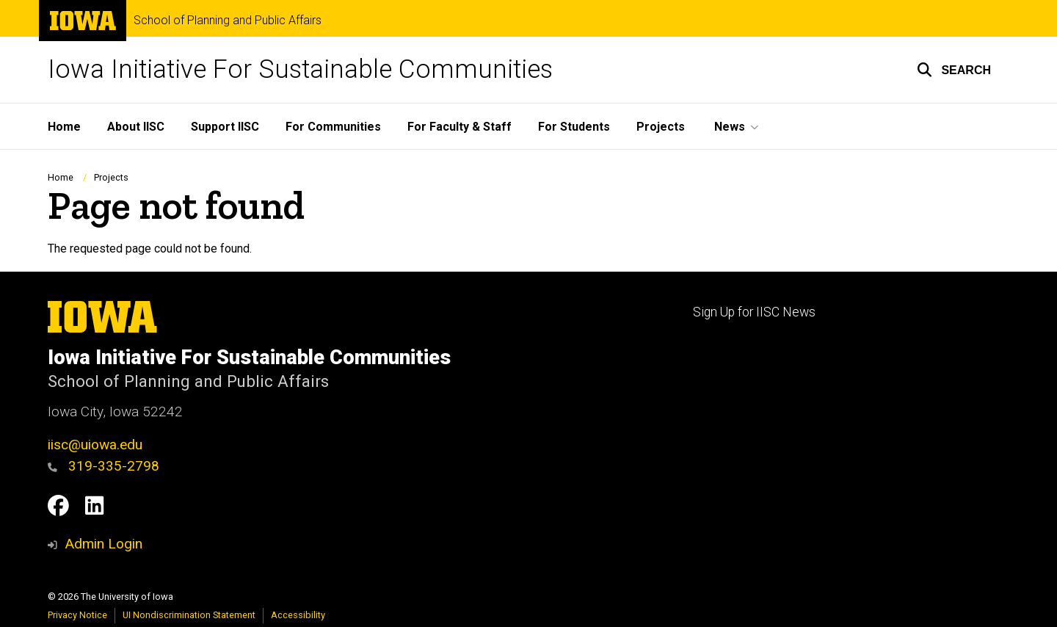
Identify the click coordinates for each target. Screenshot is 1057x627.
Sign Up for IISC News (754, 312)
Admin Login (103, 543)
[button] (953, 70)
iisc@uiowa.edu (95, 444)
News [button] (729, 127)
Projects (660, 127)
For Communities (333, 127)
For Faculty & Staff (459, 127)
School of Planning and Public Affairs (228, 20)
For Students (574, 127)
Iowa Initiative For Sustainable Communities (300, 69)
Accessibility (298, 614)
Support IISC (225, 127)
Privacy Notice (77, 614)
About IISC (135, 127)
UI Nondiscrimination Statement (189, 614)
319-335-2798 (103, 465)
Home (64, 127)
